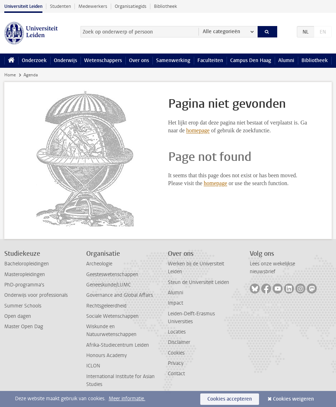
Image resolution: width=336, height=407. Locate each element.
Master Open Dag (23, 326)
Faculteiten (210, 60)
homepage (198, 130)
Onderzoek (34, 60)
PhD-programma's (24, 284)
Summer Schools (22, 305)
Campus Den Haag (250, 60)
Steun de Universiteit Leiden (198, 282)
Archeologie (99, 263)
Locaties (177, 332)
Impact (175, 303)
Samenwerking (173, 60)
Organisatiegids (130, 6)
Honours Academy (106, 355)
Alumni (286, 60)
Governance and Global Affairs (119, 295)
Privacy (175, 363)
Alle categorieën (221, 31)
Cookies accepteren (229, 399)
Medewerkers (92, 6)
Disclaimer (179, 342)
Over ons (139, 60)
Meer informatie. (127, 398)
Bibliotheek (165, 6)
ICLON (93, 365)
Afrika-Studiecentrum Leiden (117, 345)
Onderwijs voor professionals (36, 295)
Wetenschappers (103, 60)
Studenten (60, 6)
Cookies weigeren (293, 399)
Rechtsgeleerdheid (106, 305)
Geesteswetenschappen (112, 274)
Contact (176, 373)
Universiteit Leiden (23, 6)
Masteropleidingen (24, 274)
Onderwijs (65, 60)
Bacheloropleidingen (26, 263)
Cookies (176, 353)
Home (10, 75)
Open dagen (17, 316)
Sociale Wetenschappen (112, 316)
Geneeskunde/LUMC (108, 284)
